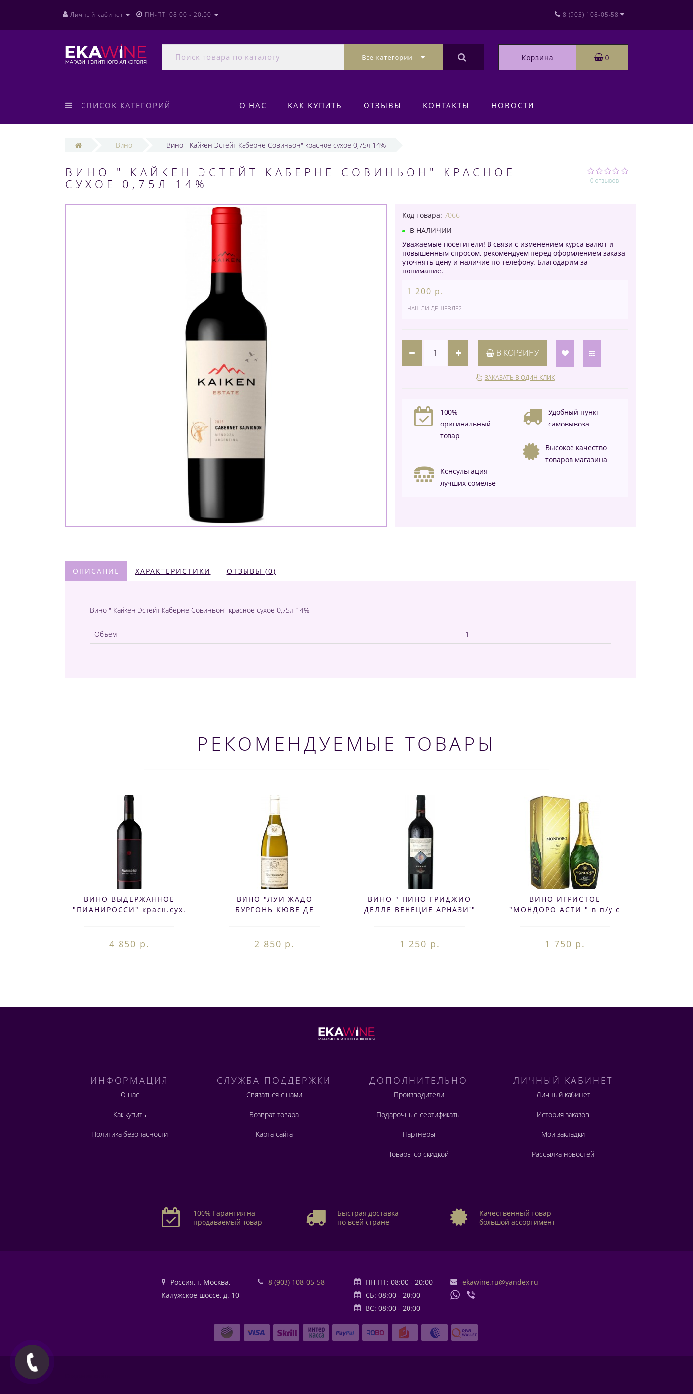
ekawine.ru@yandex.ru (500, 1282)
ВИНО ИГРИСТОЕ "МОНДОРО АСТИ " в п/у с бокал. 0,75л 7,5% (564, 909)
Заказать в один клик (520, 377)
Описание (96, 571)
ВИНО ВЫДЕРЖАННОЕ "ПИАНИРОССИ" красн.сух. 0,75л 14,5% (129, 909)
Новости (512, 105)
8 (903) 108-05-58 (296, 1282)
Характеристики (173, 571)
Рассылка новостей (563, 1154)
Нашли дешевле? (434, 308)
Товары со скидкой (418, 1154)
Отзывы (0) (251, 571)
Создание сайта (88, 1376)
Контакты (446, 105)
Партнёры (419, 1134)
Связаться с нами (274, 1094)
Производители (419, 1094)
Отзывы (383, 105)
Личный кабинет (563, 1094)
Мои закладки (563, 1134)
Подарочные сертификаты (418, 1114)
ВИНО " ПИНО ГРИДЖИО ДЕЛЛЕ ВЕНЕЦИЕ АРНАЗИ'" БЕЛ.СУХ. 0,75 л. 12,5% (420, 909)
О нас (253, 105)
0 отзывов (604, 180)
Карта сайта (274, 1134)
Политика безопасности (129, 1134)
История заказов (563, 1114)
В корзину (512, 353)
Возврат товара (274, 1114)
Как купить (315, 105)
